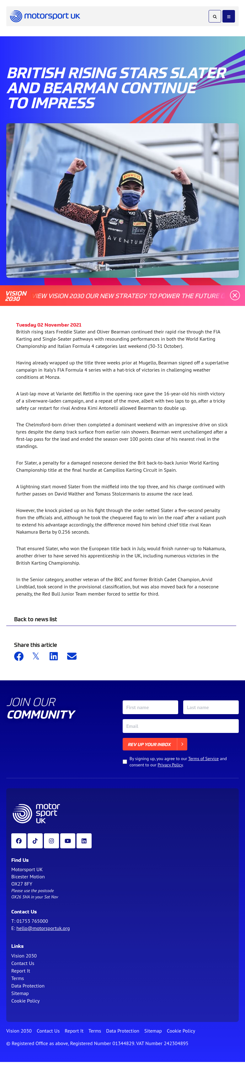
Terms (17, 978)
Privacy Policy (170, 765)
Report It (20, 971)
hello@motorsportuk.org (43, 928)
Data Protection (28, 986)
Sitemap (20, 993)
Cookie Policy (25, 1001)
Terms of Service (203, 758)
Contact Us (22, 963)
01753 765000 (32, 921)
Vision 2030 (24, 956)
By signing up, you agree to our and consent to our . (178, 762)
